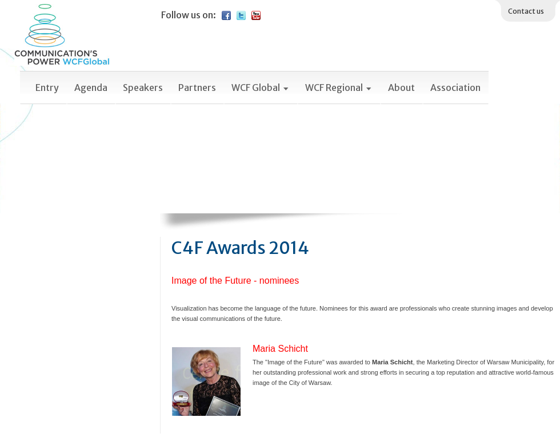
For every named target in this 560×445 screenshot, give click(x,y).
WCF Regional (339, 87)
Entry (47, 87)
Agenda (90, 87)
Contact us (526, 11)
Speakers (143, 87)
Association (455, 87)
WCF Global (260, 87)
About (401, 87)
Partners (197, 87)
